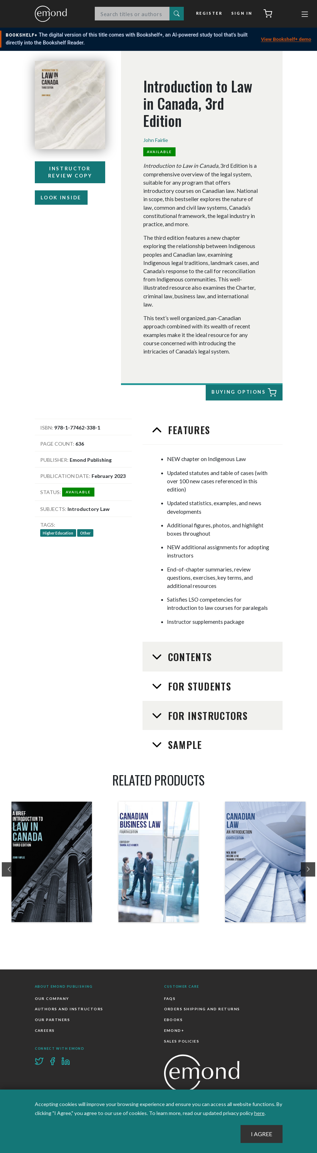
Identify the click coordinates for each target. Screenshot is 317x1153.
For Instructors (206, 715)
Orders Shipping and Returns (202, 1009)
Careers (45, 1030)
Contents (188, 657)
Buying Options (243, 393)
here (259, 1113)
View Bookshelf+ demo (286, 39)
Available (159, 152)
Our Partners (52, 1019)
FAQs (170, 998)
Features (187, 430)
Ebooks (173, 1019)
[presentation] (9, 869)
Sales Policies (182, 1041)
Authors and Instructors (69, 1009)
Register (210, 13)
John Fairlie (155, 140)
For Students (198, 686)
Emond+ (174, 1030)
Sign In (242, 13)
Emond (58, 14)
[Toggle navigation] (305, 15)
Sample (183, 745)
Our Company (52, 998)
